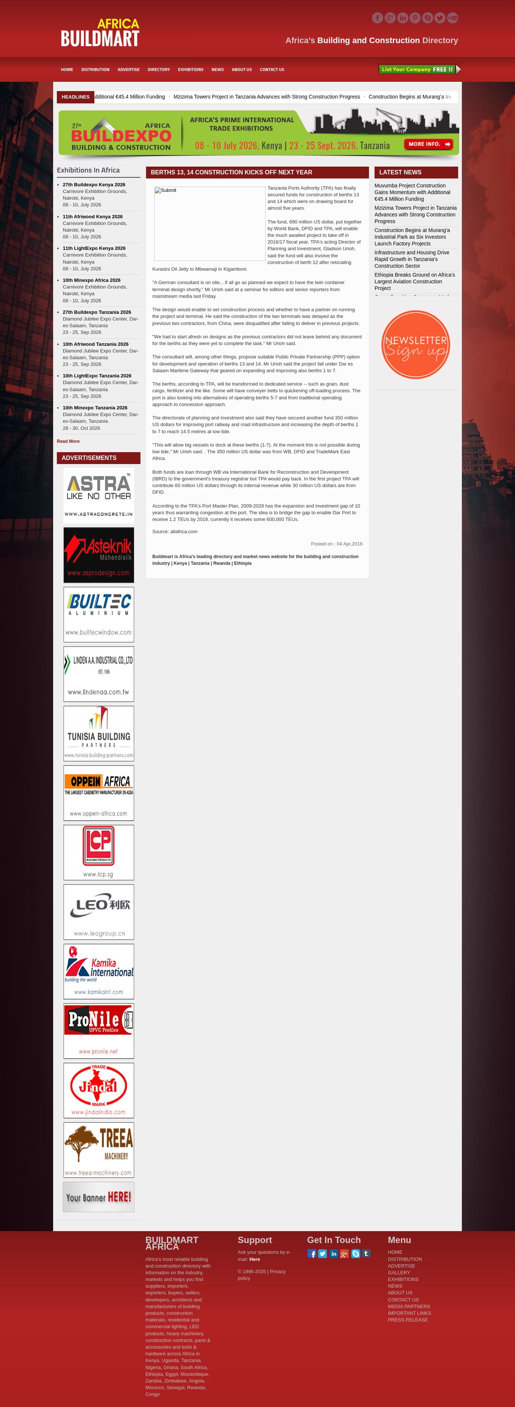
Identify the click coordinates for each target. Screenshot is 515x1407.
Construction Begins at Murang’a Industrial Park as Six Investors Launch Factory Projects (412, 237)
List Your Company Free (419, 69)
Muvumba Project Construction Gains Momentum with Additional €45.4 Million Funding (113, 97)
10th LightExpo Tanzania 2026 (97, 376)
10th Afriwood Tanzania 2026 (96, 344)
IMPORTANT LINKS (409, 1313)
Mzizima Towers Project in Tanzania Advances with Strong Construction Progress (315, 97)
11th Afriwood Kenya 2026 (93, 216)
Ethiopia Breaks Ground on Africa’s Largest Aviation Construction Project (415, 281)
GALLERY (399, 1272)
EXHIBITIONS (190, 69)
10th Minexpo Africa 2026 (92, 280)
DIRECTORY (159, 69)
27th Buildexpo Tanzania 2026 (97, 312)
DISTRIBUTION (95, 69)
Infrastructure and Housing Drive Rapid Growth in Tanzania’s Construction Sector (412, 259)
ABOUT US (242, 69)
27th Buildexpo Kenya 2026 (94, 184)
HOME (67, 69)
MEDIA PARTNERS (409, 1306)
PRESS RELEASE (408, 1320)
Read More (68, 441)
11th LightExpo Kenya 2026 (94, 248)
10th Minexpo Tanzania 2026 (95, 407)
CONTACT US (272, 69)
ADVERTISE (129, 69)
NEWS (218, 69)
